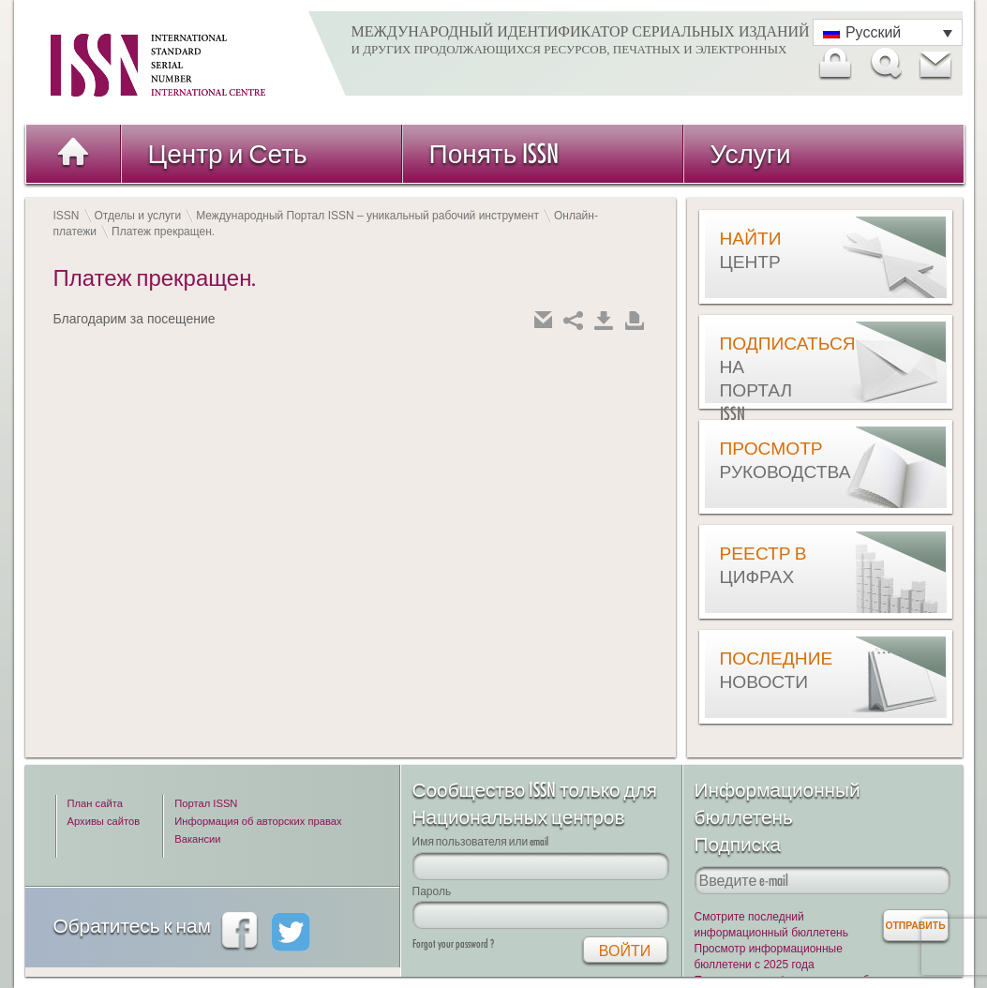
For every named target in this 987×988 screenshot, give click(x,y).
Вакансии (197, 839)
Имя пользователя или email (480, 841)
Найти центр (751, 250)
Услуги (750, 153)
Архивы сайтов (104, 821)
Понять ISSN (494, 153)
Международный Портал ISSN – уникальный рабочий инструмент (367, 215)
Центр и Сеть (227, 153)
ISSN (66, 215)
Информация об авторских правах (257, 821)
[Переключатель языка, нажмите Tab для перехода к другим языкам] (888, 32)
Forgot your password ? (453, 943)
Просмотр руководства (767, 460)
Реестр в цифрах (763, 565)
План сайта (95, 803)
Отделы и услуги (138, 215)
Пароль (432, 891)
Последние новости (767, 670)
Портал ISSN (205, 803)
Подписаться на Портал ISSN (767, 378)
